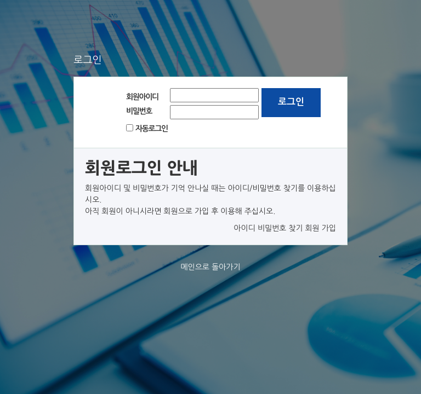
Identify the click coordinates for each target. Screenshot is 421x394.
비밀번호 (139, 111)
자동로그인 (151, 128)
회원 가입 (320, 228)
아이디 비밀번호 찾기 (268, 228)
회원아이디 (142, 97)
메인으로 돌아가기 (210, 267)
